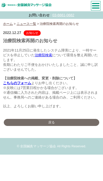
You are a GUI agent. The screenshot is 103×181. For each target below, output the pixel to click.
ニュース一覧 (26, 24)
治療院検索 (43, 55)
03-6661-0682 (63, 15)
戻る (51, 122)
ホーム (8, 24)
